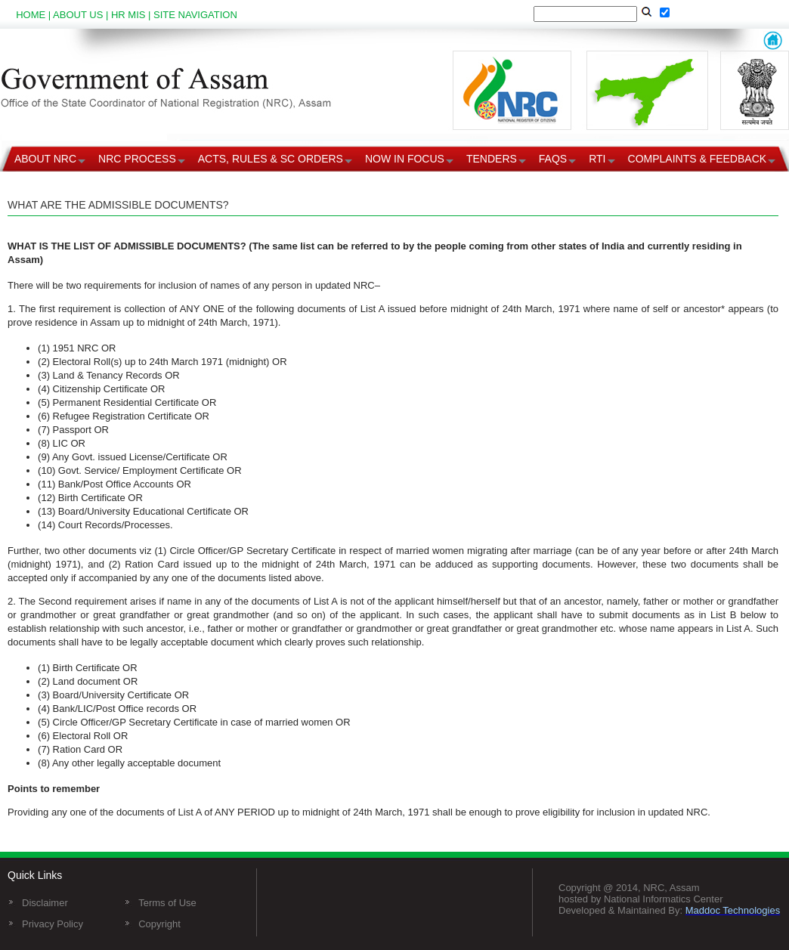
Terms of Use (167, 902)
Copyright (159, 924)
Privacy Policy (52, 924)
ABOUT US (78, 14)
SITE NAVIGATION (195, 14)
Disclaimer (45, 902)
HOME (30, 14)
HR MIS (128, 14)
